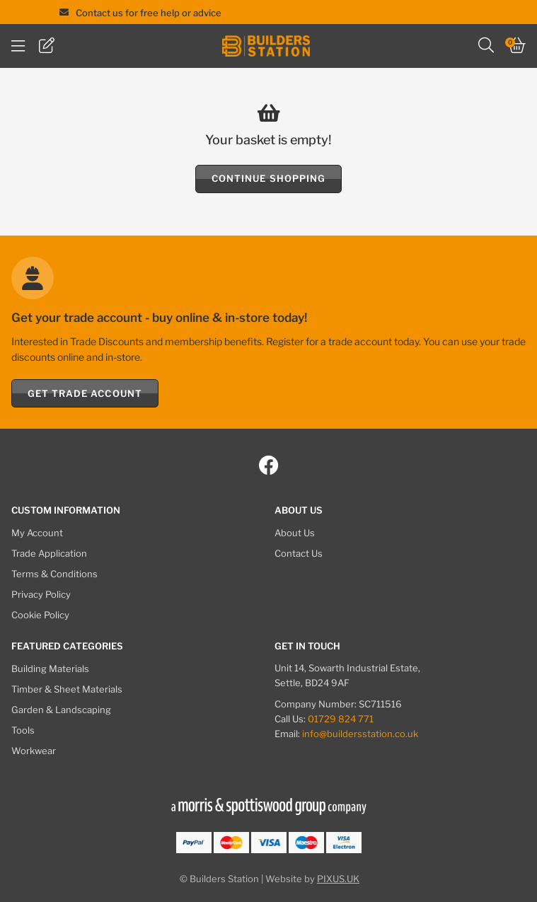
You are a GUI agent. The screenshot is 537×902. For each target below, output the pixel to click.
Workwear (33, 750)
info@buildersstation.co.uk (360, 733)
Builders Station (266, 46)
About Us (295, 532)
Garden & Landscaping (61, 709)
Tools (23, 730)
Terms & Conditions (54, 573)
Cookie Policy (40, 614)
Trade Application (49, 553)
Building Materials (50, 668)
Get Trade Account (85, 393)
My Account (37, 532)
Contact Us (299, 553)
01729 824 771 (341, 718)
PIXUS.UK (338, 878)
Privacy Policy (41, 594)
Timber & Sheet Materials (66, 689)
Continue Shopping (268, 178)
